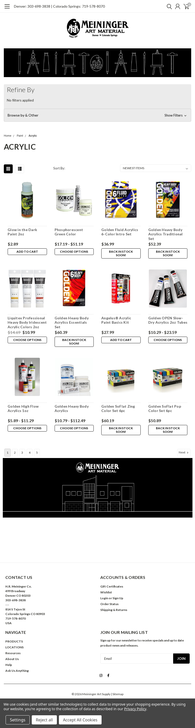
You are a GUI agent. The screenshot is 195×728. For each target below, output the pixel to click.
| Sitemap (117, 694)
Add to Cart (27, 251)
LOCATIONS (14, 647)
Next (184, 452)
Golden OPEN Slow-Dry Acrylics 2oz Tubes (168, 320)
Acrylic (32, 135)
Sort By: (59, 168)
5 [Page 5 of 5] (37, 452)
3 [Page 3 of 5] (22, 452)
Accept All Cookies (80, 720)
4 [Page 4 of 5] (29, 452)
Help (8, 665)
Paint (20, 135)
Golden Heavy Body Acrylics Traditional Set (165, 234)
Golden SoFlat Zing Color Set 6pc (118, 408)
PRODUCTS (14, 641)
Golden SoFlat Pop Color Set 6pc (164, 408)
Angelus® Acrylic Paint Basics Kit (116, 320)
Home (7, 135)
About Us (12, 659)
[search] (168, 6)
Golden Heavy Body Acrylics (72, 408)
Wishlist (106, 592)
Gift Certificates (111, 586)
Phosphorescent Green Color (69, 231)
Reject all (44, 720)
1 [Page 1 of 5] (7, 452)
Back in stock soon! (121, 253)
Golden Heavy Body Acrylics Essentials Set (72, 322)
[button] (97, 115)
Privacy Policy (135, 708)
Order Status (109, 604)
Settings (17, 720)
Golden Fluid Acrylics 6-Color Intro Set (119, 231)
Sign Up (117, 598)
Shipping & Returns (113, 610)
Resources (13, 653)
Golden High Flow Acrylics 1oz (23, 408)
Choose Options (74, 251)
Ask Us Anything (17, 671)
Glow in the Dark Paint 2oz (22, 231)
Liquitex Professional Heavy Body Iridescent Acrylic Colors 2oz (27, 322)
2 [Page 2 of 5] (15, 452)
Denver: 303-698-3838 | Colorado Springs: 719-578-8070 (59, 6)
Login (104, 598)
